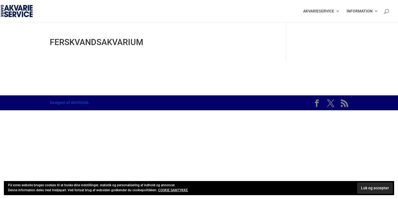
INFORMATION (360, 11)
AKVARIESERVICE (318, 11)
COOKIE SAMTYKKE (173, 190)
